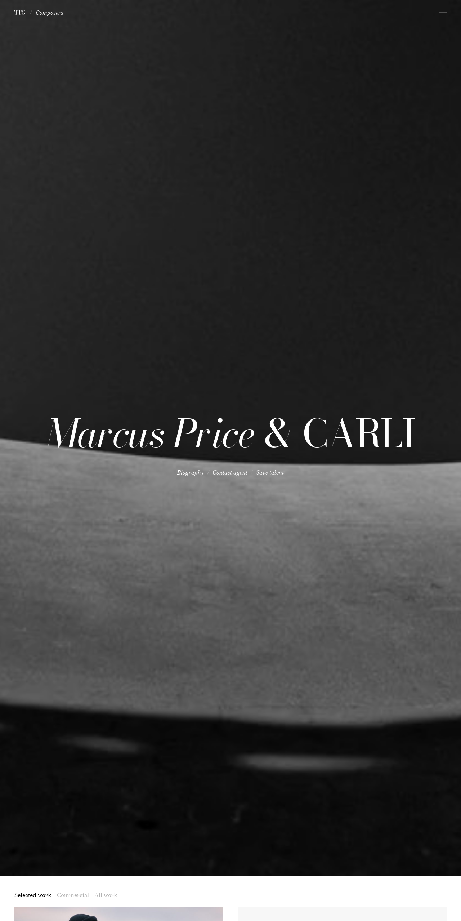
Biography (190, 472)
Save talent (270, 472)
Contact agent (229, 472)
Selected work (33, 895)
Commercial (73, 895)
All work (105, 895)
